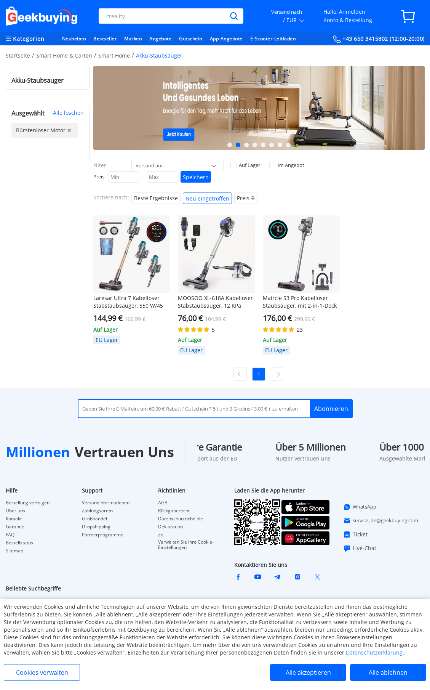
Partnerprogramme (102, 535)
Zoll (162, 535)
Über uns (15, 510)
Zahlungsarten (97, 510)
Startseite (18, 55)
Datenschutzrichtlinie (180, 519)
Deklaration (170, 527)
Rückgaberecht (174, 510)
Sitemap (14, 551)
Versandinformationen (105, 502)
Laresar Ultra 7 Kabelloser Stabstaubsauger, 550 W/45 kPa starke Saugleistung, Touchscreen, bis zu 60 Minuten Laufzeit (128, 302)
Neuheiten (74, 38)
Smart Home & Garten (64, 55)
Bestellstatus (19, 543)
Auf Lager (245, 165)
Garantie (15, 527)
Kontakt (14, 519)
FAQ (10, 535)
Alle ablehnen (388, 672)
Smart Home (114, 55)
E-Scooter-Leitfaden (273, 38)
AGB (163, 502)
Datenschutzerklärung (374, 652)
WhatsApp (359, 507)
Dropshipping (96, 527)
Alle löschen (68, 112)
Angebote (160, 38)
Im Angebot (286, 165)
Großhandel (94, 519)
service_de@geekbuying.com (380, 521)
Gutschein (190, 38)
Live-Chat (359, 548)
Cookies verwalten (42, 672)
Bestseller (105, 38)
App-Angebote (226, 38)
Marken (133, 38)
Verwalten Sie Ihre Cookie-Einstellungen (186, 544)
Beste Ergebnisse (156, 198)
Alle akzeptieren (308, 672)
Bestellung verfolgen (28, 502)
